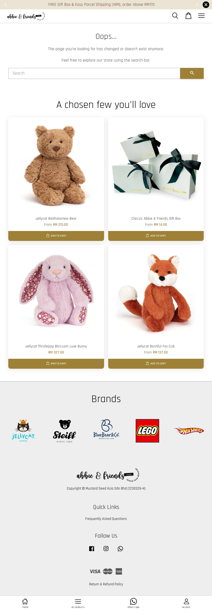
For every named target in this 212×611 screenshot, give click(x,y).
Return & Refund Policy (106, 584)
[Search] (94, 73)
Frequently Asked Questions (106, 519)
